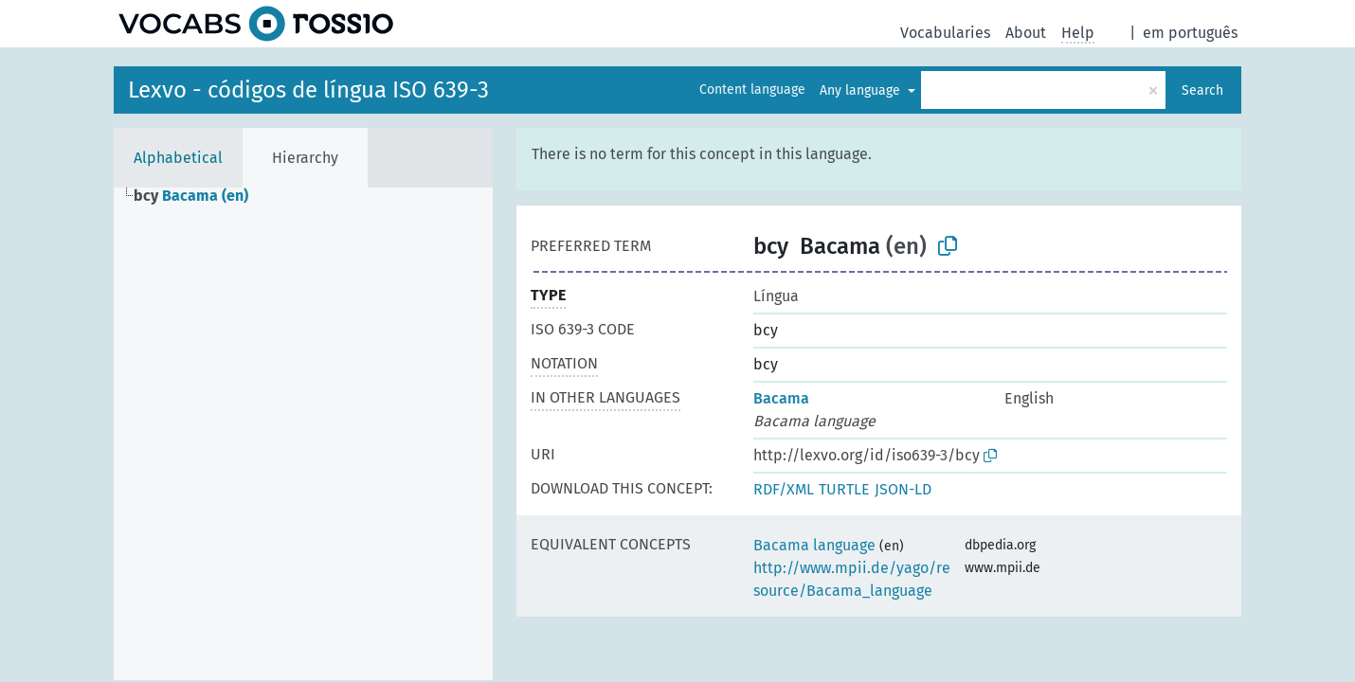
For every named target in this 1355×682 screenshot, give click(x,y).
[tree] (303, 434)
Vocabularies (945, 33)
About (1025, 33)
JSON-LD (903, 489)
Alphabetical (178, 158)
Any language (862, 90)
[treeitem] (199, 196)
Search (1202, 90)
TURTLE (844, 489)
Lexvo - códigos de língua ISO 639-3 (308, 90)
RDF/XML (783, 489)
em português (1190, 33)
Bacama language (814, 545)
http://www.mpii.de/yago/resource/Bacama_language (851, 579)
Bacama (781, 398)
